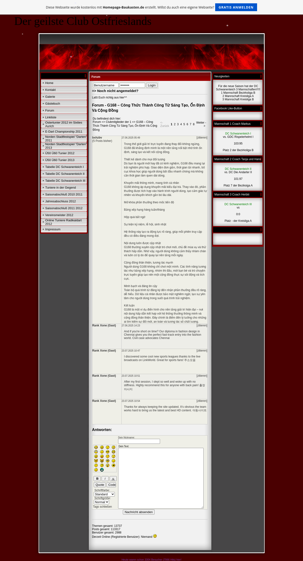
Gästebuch (52, 103)
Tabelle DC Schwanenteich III (65, 180)
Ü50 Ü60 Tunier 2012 (60, 153)
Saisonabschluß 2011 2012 (64, 208)
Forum (49, 110)
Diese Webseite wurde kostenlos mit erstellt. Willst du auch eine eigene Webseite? (151, 7)
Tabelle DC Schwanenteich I (64, 167)
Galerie (50, 96)
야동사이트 (199, 410)
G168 (184, 163)
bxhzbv (97, 137)
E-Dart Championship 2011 (63, 131)
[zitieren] (201, 137)
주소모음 (190, 360)
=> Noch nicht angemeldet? (115, 91)
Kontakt (50, 90)
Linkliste (50, 117)
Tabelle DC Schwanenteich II (65, 174)
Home (49, 83)
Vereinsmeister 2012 (59, 215)
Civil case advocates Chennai (150, 338)
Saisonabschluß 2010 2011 (64, 194)
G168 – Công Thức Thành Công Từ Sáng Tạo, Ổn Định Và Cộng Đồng (125, 125)
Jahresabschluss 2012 (60, 201)
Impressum (52, 229)
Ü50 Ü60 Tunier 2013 (60, 160)
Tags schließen (102, 506)
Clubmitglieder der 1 (118, 122)
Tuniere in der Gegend (60, 187)
